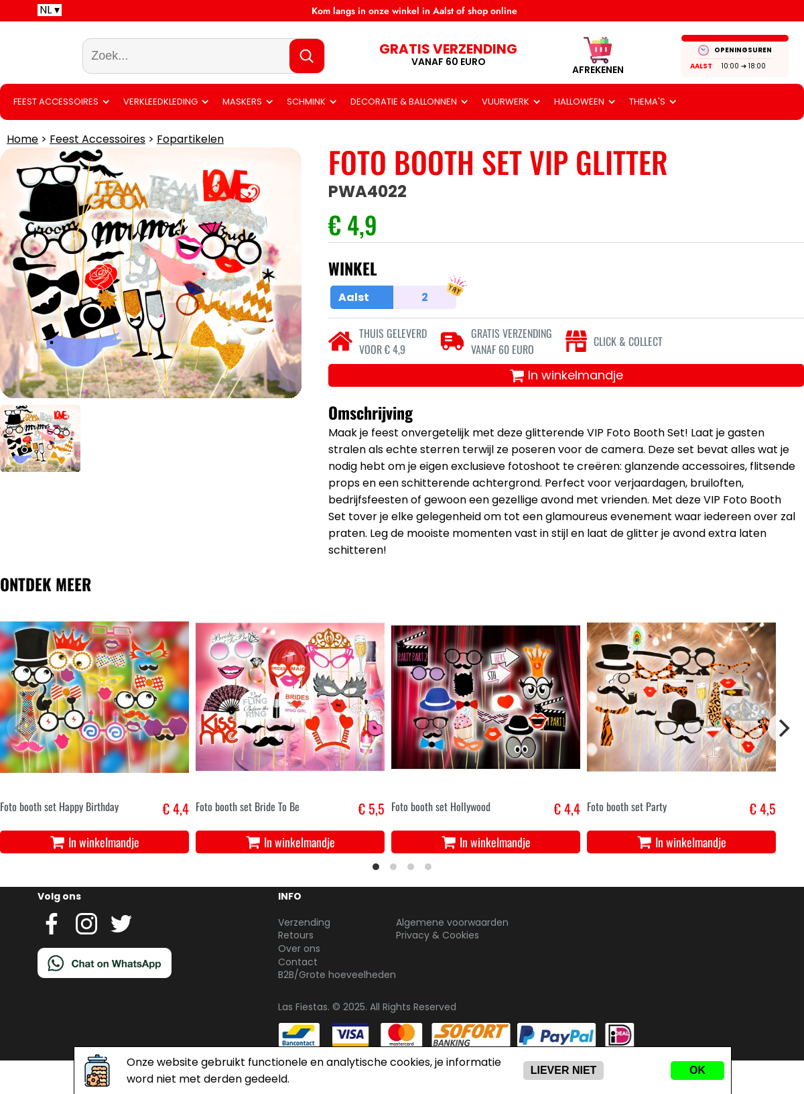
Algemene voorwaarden (452, 956)
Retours (296, 968)
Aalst (710, 83)
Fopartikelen (190, 172)
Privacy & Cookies (437, 968)
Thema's (647, 135)
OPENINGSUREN (752, 67)
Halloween (579, 135)
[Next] (782, 761)
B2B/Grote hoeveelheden (337, 1008)
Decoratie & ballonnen (403, 135)
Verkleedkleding (160, 135)
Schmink (306, 135)
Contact (298, 995)
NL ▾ (50, 10)
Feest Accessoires (55, 135)
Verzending (304, 956)
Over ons (299, 982)
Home (22, 172)
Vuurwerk (505, 135)
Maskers (242, 135)
